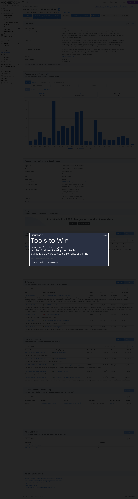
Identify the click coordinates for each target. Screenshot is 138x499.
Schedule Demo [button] (53, 262)
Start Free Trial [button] (38, 262)
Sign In (105, 235)
